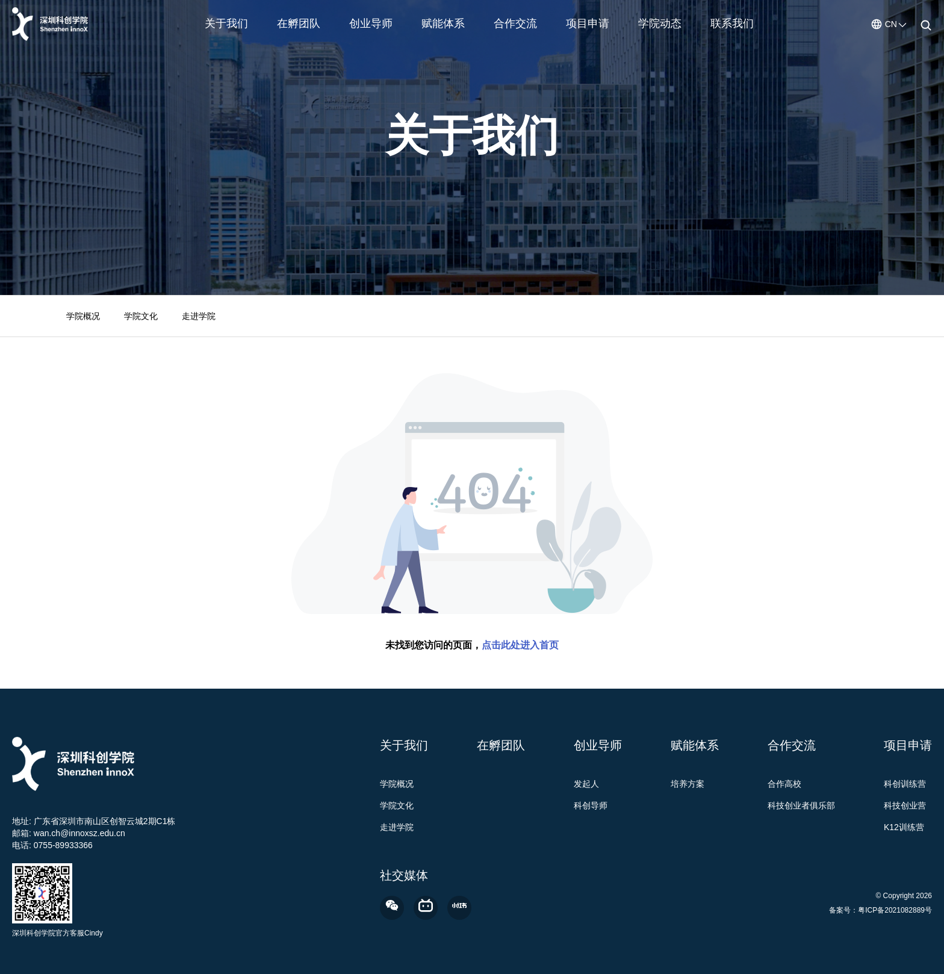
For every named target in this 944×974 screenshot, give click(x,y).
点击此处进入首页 (520, 645)
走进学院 (199, 316)
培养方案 (687, 784)
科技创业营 (905, 805)
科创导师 (590, 805)
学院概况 (83, 316)
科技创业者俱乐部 (801, 805)
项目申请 (587, 23)
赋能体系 (443, 23)
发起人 (586, 784)
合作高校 (784, 784)
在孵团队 (298, 23)
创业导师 (371, 23)
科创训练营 (905, 784)
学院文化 (141, 316)
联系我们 (732, 23)
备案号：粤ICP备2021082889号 (880, 910)
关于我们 (226, 23)
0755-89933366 (63, 845)
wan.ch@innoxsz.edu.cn (79, 833)
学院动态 (660, 23)
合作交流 (515, 23)
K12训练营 (904, 827)
